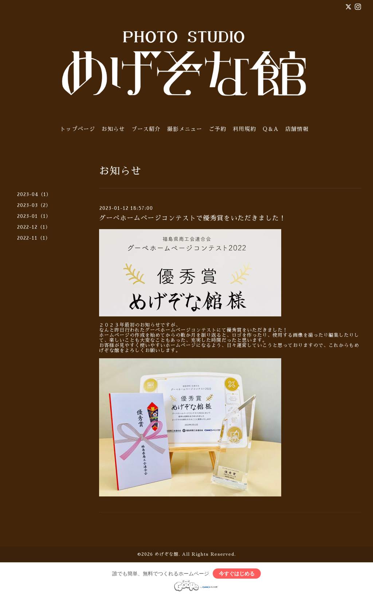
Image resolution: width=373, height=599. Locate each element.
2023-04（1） (34, 194)
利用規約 (244, 129)
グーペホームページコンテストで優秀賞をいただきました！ (192, 218)
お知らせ (113, 129)
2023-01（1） (34, 216)
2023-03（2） (34, 205)
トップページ (77, 129)
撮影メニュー (184, 129)
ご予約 (217, 129)
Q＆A (271, 129)
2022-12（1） (34, 227)
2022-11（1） (34, 238)
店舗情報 (297, 129)
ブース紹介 (146, 129)
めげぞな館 (166, 554)
